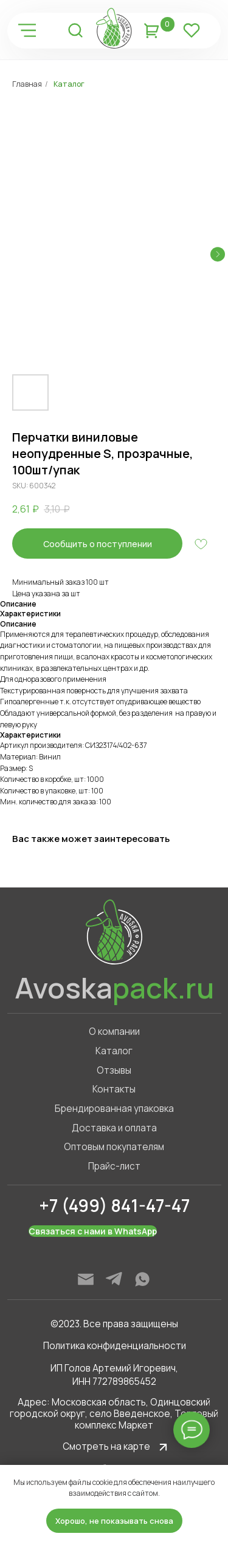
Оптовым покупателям (114, 1146)
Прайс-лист (114, 1166)
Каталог (69, 84)
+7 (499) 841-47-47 (114, 1205)
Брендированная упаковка (114, 1108)
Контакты (114, 1089)
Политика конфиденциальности (114, 1345)
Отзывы (114, 1070)
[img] (26, 30)
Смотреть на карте (106, 1446)
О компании (114, 1031)
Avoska (114, 987)
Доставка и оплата (114, 1128)
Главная (27, 84)
